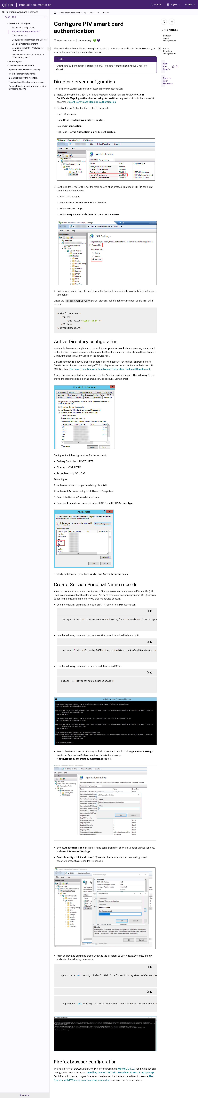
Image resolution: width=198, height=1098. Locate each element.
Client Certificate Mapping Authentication (92, 102)
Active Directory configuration (169, 52)
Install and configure (19, 23)
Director (105, 13)
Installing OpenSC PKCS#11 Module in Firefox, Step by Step (120, 1072)
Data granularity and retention (23, 78)
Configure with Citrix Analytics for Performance (27, 49)
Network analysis (20, 35)
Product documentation (35, 5)
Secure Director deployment (25, 44)
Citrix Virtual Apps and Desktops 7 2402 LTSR (79, 13)
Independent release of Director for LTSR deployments (28, 56)
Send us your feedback (168, 81)
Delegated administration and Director (29, 40)
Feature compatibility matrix (22, 74)
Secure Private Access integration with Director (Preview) (27, 87)
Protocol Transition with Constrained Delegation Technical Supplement (110, 369)
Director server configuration (169, 39)
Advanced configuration (23, 27)
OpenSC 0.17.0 (126, 1068)
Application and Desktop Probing (24, 70)
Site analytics (15, 61)
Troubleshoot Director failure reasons (27, 82)
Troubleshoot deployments (21, 65)
